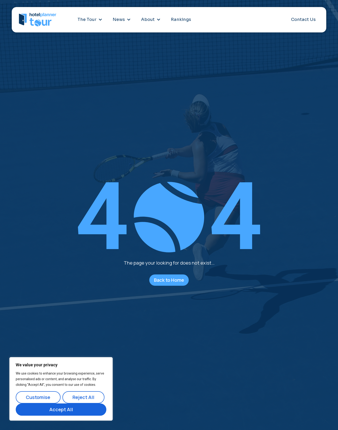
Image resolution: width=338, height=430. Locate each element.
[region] (61, 389)
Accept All (61, 409)
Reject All (83, 397)
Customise (38, 397)
